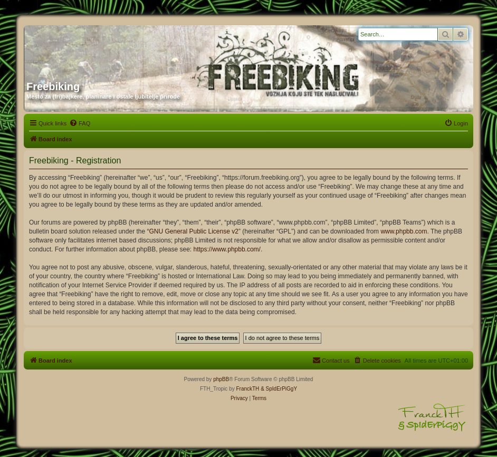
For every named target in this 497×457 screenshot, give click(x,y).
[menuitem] (79, 123)
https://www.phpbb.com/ (227, 249)
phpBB (221, 379)
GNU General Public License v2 (193, 231)
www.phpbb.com (403, 231)
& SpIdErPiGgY (279, 389)
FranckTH (247, 389)
